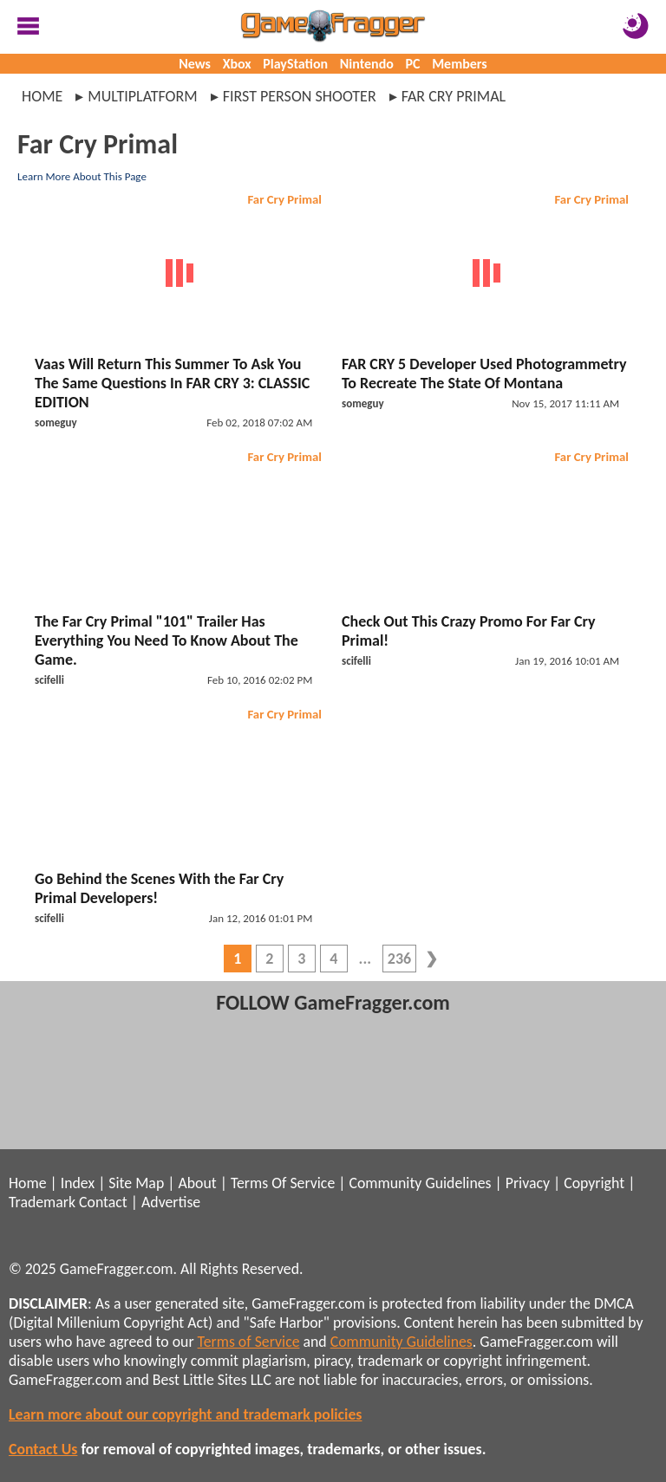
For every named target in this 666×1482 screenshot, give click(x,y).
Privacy (528, 1183)
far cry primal (454, 96)
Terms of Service (249, 1341)
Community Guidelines (420, 1183)
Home (42, 96)
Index (78, 1183)
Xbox (237, 63)
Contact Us (43, 1449)
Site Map (136, 1183)
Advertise (170, 1202)
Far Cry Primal (284, 199)
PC (413, 63)
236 (399, 958)
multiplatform (142, 96)
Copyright (594, 1183)
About (197, 1183)
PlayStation (295, 63)
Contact (103, 1202)
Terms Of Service (283, 1183)
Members (459, 63)
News (195, 63)
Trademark (42, 1202)
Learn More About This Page (82, 176)
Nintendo (367, 63)
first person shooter (299, 96)
